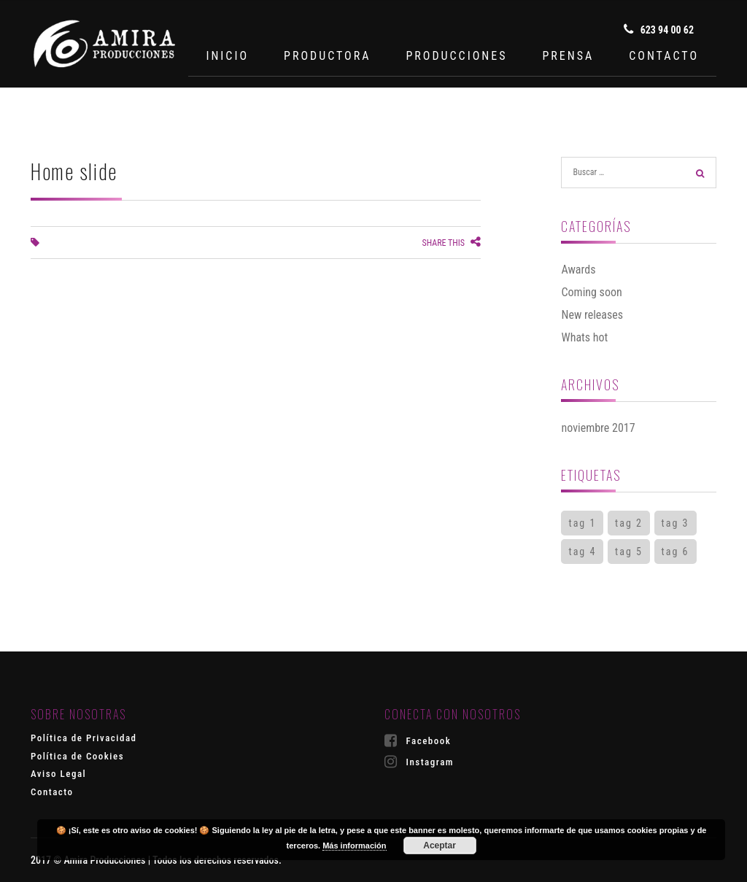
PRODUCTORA (327, 56)
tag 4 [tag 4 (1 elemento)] (582, 551)
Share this (451, 243)
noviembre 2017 (598, 428)
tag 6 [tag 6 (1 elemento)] (675, 551)
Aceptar (439, 845)
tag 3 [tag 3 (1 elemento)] (675, 523)
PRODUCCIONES (456, 56)
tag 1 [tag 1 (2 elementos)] (582, 523)
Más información (354, 845)
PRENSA (568, 56)
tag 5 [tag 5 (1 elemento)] (629, 551)
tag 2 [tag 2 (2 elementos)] (629, 523)
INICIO (227, 56)
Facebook (417, 740)
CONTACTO (664, 56)
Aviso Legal (58, 773)
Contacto (52, 791)
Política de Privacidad (84, 737)
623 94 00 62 (659, 29)
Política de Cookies (77, 756)
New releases (592, 315)
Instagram (419, 761)
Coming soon (591, 292)
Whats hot (584, 337)
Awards (578, 269)
